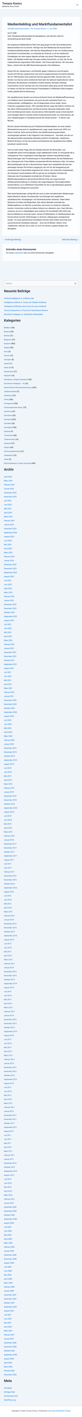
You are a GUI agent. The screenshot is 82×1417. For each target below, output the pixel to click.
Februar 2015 (9, 964)
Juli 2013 (7, 1039)
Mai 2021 (7, 680)
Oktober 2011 (9, 1123)
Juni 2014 (8, 996)
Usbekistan (8, 455)
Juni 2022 (8, 628)
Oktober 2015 (9, 932)
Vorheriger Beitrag (11, 240)
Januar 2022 (9, 648)
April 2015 (8, 956)
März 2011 (8, 1151)
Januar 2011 (9, 1159)
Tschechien (8, 435)
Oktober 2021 (9, 660)
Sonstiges (8, 427)
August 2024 (9, 537)
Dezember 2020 (10, 700)
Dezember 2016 (10, 876)
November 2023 (10, 568)
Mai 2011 (7, 1143)
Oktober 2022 (9, 612)
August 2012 (9, 1083)
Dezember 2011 (10, 1115)
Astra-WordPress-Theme (61, 1411)
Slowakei (7, 423)
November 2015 (10, 928)
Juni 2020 (8, 724)
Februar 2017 (9, 872)
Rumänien (8, 415)
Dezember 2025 (10, 493)
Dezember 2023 (10, 564)
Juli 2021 (7, 672)
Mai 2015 (7, 952)
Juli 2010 (7, 1179)
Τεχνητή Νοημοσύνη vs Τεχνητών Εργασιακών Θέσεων (26, 310)
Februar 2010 (9, 1199)
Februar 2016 (9, 916)
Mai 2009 (7, 1235)
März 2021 (8, 688)
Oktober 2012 (9, 1075)
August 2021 (9, 668)
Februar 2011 (9, 1155)
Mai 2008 (7, 1275)
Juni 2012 (8, 1091)
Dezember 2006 (10, 1343)
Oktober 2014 (9, 980)
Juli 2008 (7, 1267)
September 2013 (10, 1031)
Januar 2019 (9, 792)
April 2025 (8, 513)
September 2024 (10, 533)
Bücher (7, 336)
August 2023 (9, 576)
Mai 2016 (7, 904)
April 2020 (8, 732)
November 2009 (10, 1211)
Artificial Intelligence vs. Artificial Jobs (19, 298)
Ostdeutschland (10, 391)
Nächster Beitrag (71, 240)
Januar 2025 (9, 525)
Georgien (7, 360)
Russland (7, 419)
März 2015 (8, 960)
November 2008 (10, 1259)
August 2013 (9, 1035)
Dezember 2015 (10, 924)
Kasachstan (8, 371)
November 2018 (10, 800)
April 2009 (8, 1239)
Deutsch (7, 344)
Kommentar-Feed (11, 1396)
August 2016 (9, 892)
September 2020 (10, 712)
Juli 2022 (7, 624)
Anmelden (8, 1388)
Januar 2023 (9, 600)
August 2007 (9, 1311)
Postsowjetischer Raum (13, 407)
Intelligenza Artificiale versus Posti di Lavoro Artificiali (25, 306)
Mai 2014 (7, 1000)
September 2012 (10, 1079)
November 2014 (10, 976)
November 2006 (10, 1347)
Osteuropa (8, 395)
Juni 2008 (8, 1271)
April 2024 (8, 549)
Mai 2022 (7, 632)
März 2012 (8, 1103)
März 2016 (8, 912)
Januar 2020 (9, 744)
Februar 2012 (9, 1107)
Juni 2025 (8, 505)
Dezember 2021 (10, 652)
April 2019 (8, 780)
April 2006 (8, 1363)
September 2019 (10, 760)
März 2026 (8, 481)
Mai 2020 (7, 728)
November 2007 (10, 1299)
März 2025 (8, 517)
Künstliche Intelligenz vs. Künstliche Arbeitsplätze (23, 314)
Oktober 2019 (9, 756)
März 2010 (8, 1195)
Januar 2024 (9, 561)
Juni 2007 (8, 1319)
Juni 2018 (8, 820)
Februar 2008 (9, 1287)
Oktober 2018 (9, 804)
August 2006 (9, 1359)
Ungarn (7, 447)
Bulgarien (7, 340)
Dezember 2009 (10, 1207)
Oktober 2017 (9, 852)
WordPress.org (10, 1400)
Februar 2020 (9, 740)
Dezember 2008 (10, 1255)
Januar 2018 (9, 840)
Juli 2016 (7, 896)
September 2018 (10, 808)
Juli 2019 (7, 768)
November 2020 (10, 704)
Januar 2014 (9, 1015)
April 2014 (8, 1003)
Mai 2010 (7, 1187)
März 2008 (8, 1283)
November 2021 (10, 656)
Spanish (7, 431)
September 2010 (10, 1171)
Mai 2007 (7, 1323)
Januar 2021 (9, 696)
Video (6, 459)
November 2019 (10, 752)
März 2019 (8, 784)
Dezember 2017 (10, 844)
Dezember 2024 (10, 529)
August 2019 (9, 764)
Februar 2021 (9, 692)
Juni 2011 (8, 1139)
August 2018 (9, 812)
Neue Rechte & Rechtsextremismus (18, 387)
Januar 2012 (9, 1111)
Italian (6, 367)
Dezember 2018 (10, 796)
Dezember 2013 (10, 1019)
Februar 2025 (9, 521)
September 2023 (10, 572)
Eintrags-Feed (9, 1392)
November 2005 (10, 1375)
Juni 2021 (8, 676)
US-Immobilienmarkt (12, 451)
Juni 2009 (8, 1231)
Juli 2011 (7, 1135)
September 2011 (10, 1127)
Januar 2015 (9, 968)
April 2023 (8, 588)
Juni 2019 (8, 772)
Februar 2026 (9, 485)
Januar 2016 (9, 920)
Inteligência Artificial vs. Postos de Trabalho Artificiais (25, 302)
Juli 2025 (7, 501)
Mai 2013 (7, 1047)
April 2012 (8, 1099)
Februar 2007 (9, 1335)
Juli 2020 (7, 720)
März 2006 (8, 1367)
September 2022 (10, 616)
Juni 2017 (8, 868)
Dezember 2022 (10, 604)
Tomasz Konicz (12, 3)
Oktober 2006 (9, 1351)
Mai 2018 (7, 824)
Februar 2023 (9, 596)
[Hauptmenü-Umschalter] (77, 4)
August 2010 (9, 1175)
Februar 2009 (9, 1247)
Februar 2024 (9, 557)
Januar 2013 (9, 1063)
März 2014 (8, 1007)
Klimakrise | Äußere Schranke (15, 379)
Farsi (6, 352)
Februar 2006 (9, 1371)
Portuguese (8, 403)
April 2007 (8, 1327)
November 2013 (10, 1023)
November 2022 (10, 608)
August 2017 (9, 860)
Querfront (8, 411)
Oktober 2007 (9, 1303)
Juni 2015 (8, 948)
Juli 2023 (7, 580)
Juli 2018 (7, 816)
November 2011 (10, 1119)
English (7, 348)
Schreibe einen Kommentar (18, 29)
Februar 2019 (9, 788)
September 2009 (10, 1219)
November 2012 (10, 1071)
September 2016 (10, 888)
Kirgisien (7, 375)
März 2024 (8, 553)
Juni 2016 (8, 900)
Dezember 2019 (10, 748)
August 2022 (9, 620)
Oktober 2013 (9, 1027)
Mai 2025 (7, 509)
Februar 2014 (9, 1011)
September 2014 (10, 984)
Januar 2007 (9, 1339)
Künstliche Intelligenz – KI (14, 383)
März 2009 (8, 1243)
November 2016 (10, 880)
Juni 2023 (8, 584)
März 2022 (8, 640)
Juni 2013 (8, 1043)
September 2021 (10, 664)
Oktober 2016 (9, 884)
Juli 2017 (7, 864)
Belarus (7, 332)
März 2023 (8, 592)
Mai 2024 (7, 545)
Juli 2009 (7, 1227)
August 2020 (9, 716)
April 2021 (8, 684)
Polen (6, 399)
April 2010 (8, 1191)
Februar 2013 (9, 1059)
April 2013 (8, 1051)
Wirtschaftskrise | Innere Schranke (17, 463)
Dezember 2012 (10, 1067)
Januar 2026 (9, 489)
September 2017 (10, 856)
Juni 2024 (8, 541)
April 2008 (8, 1279)
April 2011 (8, 1147)
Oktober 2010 (9, 1167)
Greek (6, 364)
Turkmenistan (9, 439)
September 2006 (10, 1355)
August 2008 (9, 1263)
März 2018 (8, 832)
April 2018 (8, 828)
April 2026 (8, 477)
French (6, 356)
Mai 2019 (7, 776)
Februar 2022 (9, 644)
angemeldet (18, 253)
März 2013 (8, 1055)
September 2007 (10, 1307)
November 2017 (10, 848)
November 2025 (10, 497)
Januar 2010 (9, 1203)
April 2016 (8, 908)
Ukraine (7, 443)
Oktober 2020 (9, 708)
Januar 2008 (9, 1291)
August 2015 (9, 940)
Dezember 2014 (10, 972)
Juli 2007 (7, 1315)
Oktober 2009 (9, 1215)
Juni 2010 (8, 1183)
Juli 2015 (7, 944)
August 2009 (9, 1223)
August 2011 (9, 1131)
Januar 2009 (9, 1251)
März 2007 (8, 1331)
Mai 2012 (7, 1095)
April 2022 (8, 636)
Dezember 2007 (10, 1295)
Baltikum (7, 328)
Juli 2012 (7, 1087)
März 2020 (8, 736)
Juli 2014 (7, 992)
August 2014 (9, 988)
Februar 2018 (9, 836)
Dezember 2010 (10, 1163)
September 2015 (10, 936)
